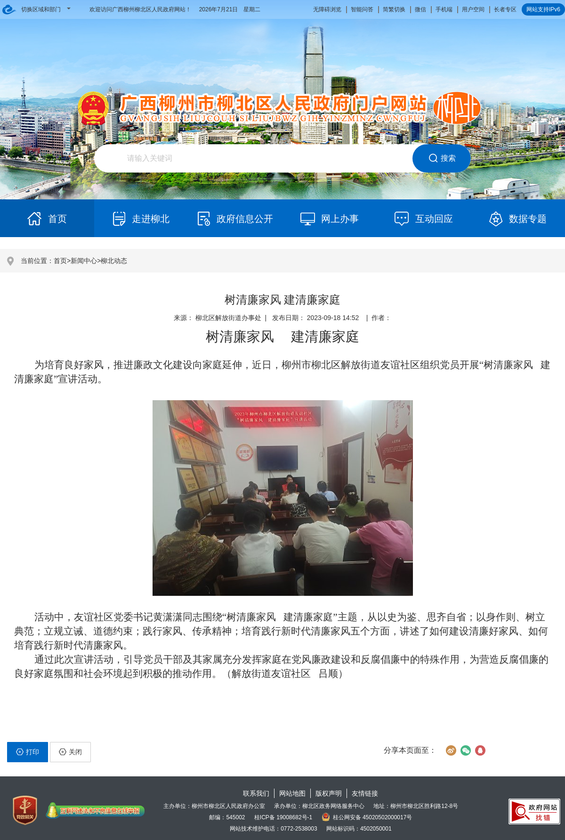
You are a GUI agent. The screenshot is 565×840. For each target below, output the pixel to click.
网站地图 (292, 793)
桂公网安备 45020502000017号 (367, 817)
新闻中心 (84, 260)
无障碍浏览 (327, 9)
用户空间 (473, 9)
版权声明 (328, 793)
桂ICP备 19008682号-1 (283, 817)
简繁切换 (394, 9)
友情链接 (365, 793)
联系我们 (256, 793)
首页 (60, 260)
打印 (27, 752)
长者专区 (505, 9)
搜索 (442, 158)
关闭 (70, 752)
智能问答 (362, 9)
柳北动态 (114, 260)
